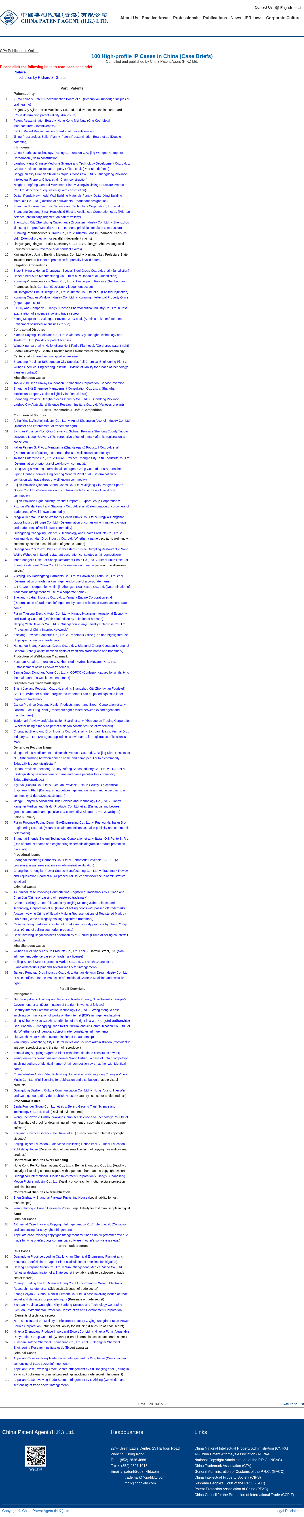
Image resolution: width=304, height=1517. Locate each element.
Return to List (293, 1404)
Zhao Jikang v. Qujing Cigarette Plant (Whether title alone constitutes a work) (66, 1053)
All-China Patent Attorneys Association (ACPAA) (232, 1454)
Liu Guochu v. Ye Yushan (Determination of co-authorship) (53, 1037)
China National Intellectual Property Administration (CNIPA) (241, 1448)
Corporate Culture (283, 18)
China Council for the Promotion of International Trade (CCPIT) (244, 1495)
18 (6, 281)
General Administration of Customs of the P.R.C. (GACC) (239, 1471)
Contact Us (263, 7)
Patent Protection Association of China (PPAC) (231, 1489)
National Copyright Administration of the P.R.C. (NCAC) (238, 1460)
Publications (215, 18)
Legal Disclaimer (288, 1511)
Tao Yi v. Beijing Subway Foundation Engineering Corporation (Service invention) (69, 383)
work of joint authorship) (71, 1020)
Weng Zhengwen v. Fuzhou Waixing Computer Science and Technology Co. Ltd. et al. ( (70, 1122)
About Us (129, 18)
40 (6, 560)
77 (6, 1058)
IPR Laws (254, 18)
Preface (19, 72)
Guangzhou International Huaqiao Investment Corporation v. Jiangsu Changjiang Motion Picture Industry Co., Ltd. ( (69, 1181)
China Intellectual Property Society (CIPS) (227, 1477)
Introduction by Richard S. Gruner (40, 77)
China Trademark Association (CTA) (222, 1466)
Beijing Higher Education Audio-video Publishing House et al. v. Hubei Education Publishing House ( (70, 1149)
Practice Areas (155, 18)
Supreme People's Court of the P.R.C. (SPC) (229, 1483)
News (235, 18)
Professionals (186, 18)
